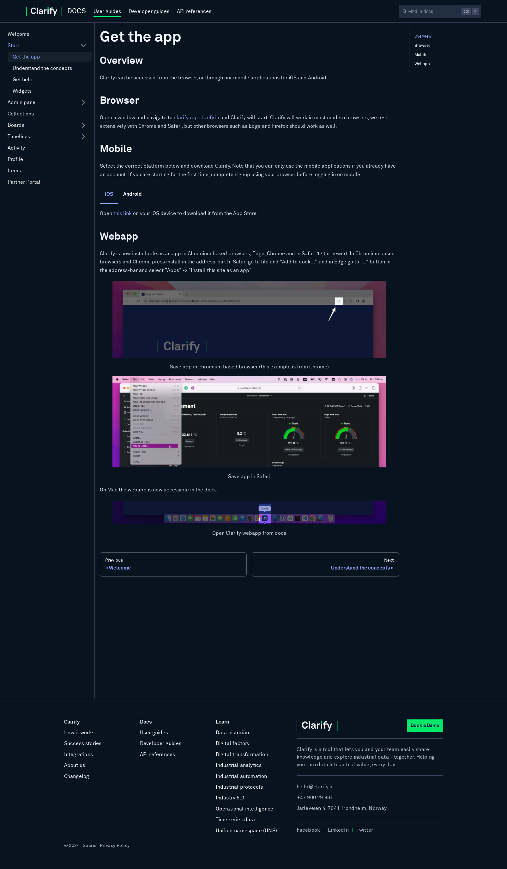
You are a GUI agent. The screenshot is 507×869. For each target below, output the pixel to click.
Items (14, 170)
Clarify (72, 721)
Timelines (19, 136)
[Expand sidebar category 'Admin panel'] (83, 102)
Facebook (308, 830)
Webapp (422, 64)
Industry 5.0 (230, 797)
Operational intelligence (245, 808)
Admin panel (22, 102)
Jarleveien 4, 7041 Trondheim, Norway (342, 808)
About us (74, 765)
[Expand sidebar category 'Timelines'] (83, 137)
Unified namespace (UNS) (246, 830)
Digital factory (233, 743)
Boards (16, 125)
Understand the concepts (42, 68)
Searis (90, 845)
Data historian (232, 732)
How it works (79, 732)
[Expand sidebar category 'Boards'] (83, 125)
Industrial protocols (239, 787)
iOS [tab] (109, 194)
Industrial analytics (239, 765)
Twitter (365, 830)
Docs (146, 721)
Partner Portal (24, 182)
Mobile (420, 55)
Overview (423, 36)
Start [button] (13, 45)
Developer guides (149, 11)
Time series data (235, 819)
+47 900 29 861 (315, 797)
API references (194, 11)
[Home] (56, 11)
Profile (15, 159)
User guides (107, 11)
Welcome (18, 34)
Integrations (78, 754)
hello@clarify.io (315, 786)
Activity (16, 148)
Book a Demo (425, 725)
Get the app (26, 56)
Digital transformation (242, 754)
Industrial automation (241, 776)
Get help (23, 79)
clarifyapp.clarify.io (196, 117)
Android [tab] (132, 194)
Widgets (22, 91)
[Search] (440, 11)
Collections (21, 113)
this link (122, 213)
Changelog (76, 776)
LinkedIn (338, 830)
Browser (422, 46)
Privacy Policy (115, 845)
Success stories (83, 743)
